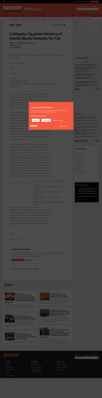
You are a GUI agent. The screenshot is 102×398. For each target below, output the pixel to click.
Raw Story (78, 157)
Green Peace (79, 173)
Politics (38, 19)
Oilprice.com (79, 154)
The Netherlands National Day (82, 70)
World (67, 19)
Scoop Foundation (36, 387)
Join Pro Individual (18, 280)
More (97, 89)
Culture (73, 19)
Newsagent (9, 389)
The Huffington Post (81, 170)
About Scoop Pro (62, 385)
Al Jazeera (78, 169)
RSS (77, 89)
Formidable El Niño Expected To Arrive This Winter (86, 123)
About (7, 385)
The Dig (38, 16)
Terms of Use (60, 389)
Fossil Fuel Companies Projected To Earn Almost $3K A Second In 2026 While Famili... (86, 82)
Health (89, 19)
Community (67, 16)
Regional (45, 19)
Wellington (29, 16)
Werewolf (20, 16)
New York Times (80, 166)
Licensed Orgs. (61, 383)
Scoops (22, 19)
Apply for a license (62, 387)
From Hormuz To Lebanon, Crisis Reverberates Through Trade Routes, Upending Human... (85, 65)
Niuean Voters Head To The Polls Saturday (84, 136)
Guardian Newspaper (81, 161)
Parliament (30, 19)
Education (81, 19)
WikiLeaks (18, 25)
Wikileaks (17, 45)
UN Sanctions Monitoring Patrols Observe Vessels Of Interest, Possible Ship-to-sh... (86, 85)
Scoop (11, 16)
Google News (79, 158)
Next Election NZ (36, 389)
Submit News (9, 387)
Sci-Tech (60, 19)
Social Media (35, 383)
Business (53, 19)
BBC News (78, 167)
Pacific (58, 16)
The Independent (80, 163)
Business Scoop (48, 16)
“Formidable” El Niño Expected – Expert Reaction (86, 120)
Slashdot (78, 160)
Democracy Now (80, 155)
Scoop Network (35, 385)
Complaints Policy (36, 391)
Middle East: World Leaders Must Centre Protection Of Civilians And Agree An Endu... (86, 68)
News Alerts (83, 140)
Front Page (14, 19)
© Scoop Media (10, 395)
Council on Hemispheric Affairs (84, 172)
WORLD (8, 304)
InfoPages (89, 16)
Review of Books (79, 16)
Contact (8, 383)
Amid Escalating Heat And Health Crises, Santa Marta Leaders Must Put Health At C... (85, 75)
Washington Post (80, 164)
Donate (8, 391)
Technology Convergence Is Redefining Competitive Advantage (84, 78)
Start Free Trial (94, 1)
